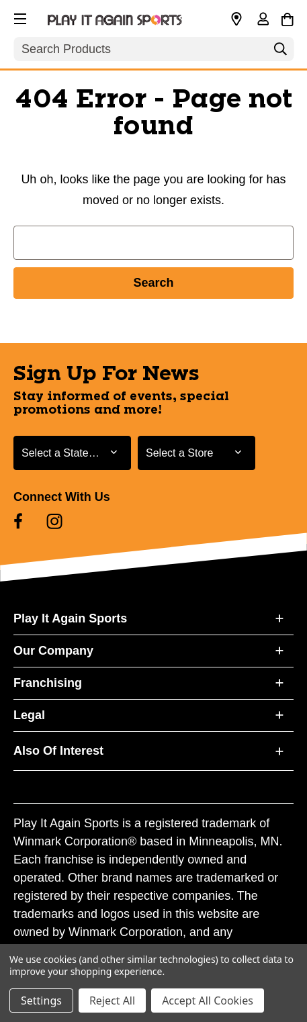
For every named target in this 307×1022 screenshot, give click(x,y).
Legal (29, 715)
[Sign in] (263, 20)
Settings (41, 1000)
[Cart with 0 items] (287, 17)
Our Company (53, 650)
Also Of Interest (58, 750)
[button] (19, 17)
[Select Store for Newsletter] (196, 453)
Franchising (47, 683)
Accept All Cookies (207, 1000)
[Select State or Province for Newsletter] (72, 453)
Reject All (112, 1000)
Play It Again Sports (70, 618)
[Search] (280, 52)
